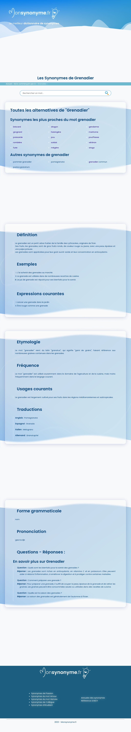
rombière (17, 142)
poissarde (18, 137)
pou (53, 137)
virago (92, 147)
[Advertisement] (65, 56)
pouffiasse (94, 137)
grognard (17, 132)
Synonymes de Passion (42, 693)
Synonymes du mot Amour (44, 696)
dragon (54, 126)
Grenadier (42, 84)
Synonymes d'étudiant (42, 705)
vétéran (92, 142)
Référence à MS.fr (89, 700)
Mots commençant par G (25, 84)
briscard (17, 126)
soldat (54, 142)
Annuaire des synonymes (93, 697)
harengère (56, 132)
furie (15, 147)
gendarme (94, 126)
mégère (55, 147)
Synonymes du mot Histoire (44, 699)
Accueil (9, 84)
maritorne (93, 132)
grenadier (93, 161)
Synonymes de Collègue (42, 702)
